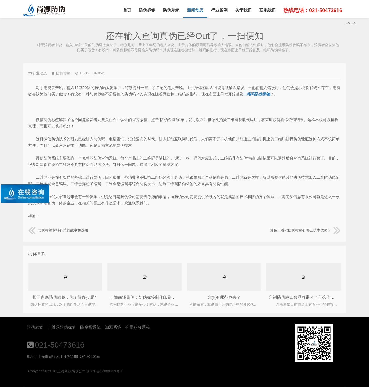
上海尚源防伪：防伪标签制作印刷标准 (145, 297)
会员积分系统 (137, 327)
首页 (127, 10)
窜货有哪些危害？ (224, 297)
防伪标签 (147, 10)
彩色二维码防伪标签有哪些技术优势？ (305, 230)
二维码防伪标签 (61, 327)
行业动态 (40, 73)
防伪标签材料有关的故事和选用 (58, 230)
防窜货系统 (90, 327)
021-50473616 (60, 345)
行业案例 (219, 10)
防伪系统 (171, 10)
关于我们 (243, 10)
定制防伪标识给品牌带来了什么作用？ (304, 297)
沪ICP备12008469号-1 (105, 371)
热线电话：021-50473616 (312, 10)
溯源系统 (113, 327)
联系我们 (267, 10)
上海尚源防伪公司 (44, 10)
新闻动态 (195, 10)
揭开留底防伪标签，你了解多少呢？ (65, 297)
